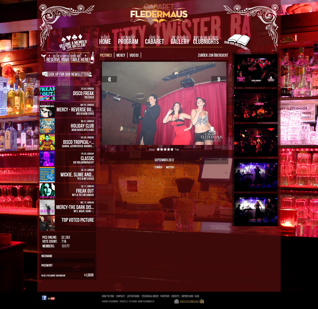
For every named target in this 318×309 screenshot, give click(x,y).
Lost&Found (133, 296)
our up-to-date (180, 37)
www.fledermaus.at (146, 301)
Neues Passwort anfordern (53, 275)
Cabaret (154, 41)
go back (105, 37)
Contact (120, 296)
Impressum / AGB (190, 296)
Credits (175, 296)
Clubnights (206, 41)
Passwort (47, 265)
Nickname (46, 256)
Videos (134, 55)
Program (128, 41)
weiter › (170, 167)
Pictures (106, 55)
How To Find (108, 296)
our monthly (128, 37)
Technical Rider (150, 296)
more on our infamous (205, 37)
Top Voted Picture (78, 220)
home (105, 41)
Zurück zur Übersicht (213, 55)
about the (154, 37)
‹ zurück (158, 167)
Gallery (180, 41)
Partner (164, 296)
